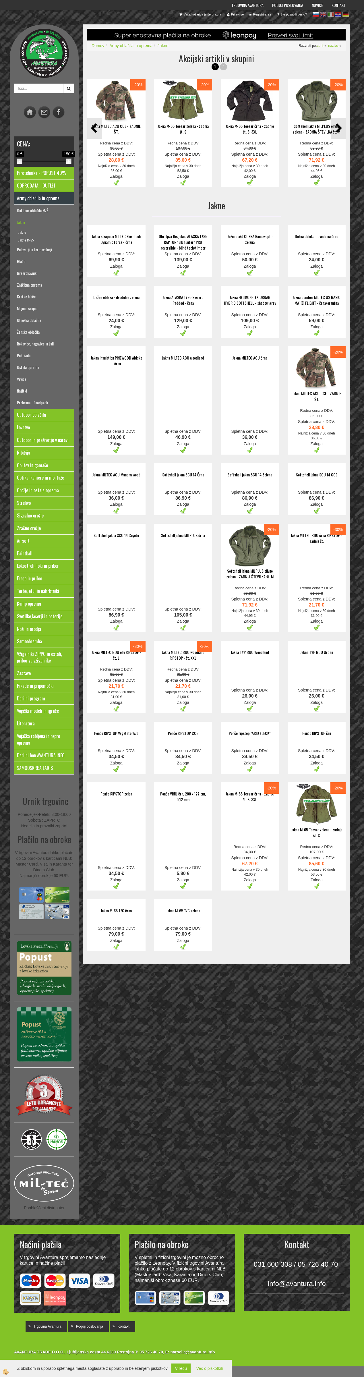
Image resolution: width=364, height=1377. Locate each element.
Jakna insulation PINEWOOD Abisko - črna (116, 360)
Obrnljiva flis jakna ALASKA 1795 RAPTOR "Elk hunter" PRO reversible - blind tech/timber (183, 242)
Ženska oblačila (28, 332)
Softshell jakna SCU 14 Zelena (249, 475)
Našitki (22, 391)
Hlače (21, 261)
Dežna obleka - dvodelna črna (316, 236)
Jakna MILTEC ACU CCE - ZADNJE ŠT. (116, 129)
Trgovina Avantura (247, 5)
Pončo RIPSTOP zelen (116, 794)
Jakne (21, 222)
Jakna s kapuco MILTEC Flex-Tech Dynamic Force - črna (116, 239)
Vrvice (21, 379)
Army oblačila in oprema (130, 45)
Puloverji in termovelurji (34, 249)
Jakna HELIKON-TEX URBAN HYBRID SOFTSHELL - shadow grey (250, 300)
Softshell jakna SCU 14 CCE (316, 475)
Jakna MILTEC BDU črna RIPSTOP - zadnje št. (316, 538)
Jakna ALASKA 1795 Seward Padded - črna (183, 300)
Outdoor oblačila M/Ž (32, 210)
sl (316, 14)
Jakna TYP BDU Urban (316, 652)
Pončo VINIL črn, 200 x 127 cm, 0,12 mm (183, 796)
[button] (338, 128)
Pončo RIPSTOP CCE (183, 733)
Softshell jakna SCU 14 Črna (183, 475)
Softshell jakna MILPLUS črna (183, 535)
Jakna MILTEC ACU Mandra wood (116, 475)
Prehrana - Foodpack (32, 402)
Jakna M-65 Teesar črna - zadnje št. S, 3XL (250, 129)
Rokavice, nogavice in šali (35, 344)
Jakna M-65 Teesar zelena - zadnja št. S (183, 129)
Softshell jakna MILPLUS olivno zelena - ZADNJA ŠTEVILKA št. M (316, 129)
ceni (321, 46)
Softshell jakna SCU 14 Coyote (116, 535)
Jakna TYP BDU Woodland (250, 652)
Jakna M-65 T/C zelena (183, 910)
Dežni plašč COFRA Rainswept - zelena (249, 239)
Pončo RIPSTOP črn (316, 733)
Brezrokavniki (27, 273)
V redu (181, 1368)
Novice (317, 5)
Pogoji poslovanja (287, 5)
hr (338, 14)
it (331, 14)
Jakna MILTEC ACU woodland (183, 358)
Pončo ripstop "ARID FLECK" (250, 733)
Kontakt (339, 5)
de (345, 14)
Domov (98, 45)
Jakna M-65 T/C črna (116, 910)
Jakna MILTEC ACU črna (250, 358)
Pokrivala (23, 355)
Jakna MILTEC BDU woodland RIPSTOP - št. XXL (183, 655)
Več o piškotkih (209, 1368)
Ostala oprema (28, 367)
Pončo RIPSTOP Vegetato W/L (116, 733)
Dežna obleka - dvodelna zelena (116, 297)
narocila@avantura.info (192, 1352)
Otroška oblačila (29, 320)
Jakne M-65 (26, 239)
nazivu (334, 46)
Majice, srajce (27, 308)
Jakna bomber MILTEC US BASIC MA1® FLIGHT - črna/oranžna (316, 300)
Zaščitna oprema (29, 285)
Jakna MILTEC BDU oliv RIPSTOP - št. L (116, 655)
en (323, 14)
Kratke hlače (26, 296)
